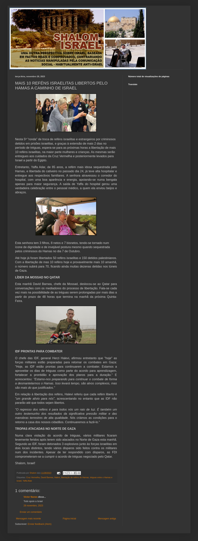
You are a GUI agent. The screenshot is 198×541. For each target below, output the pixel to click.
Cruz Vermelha (33, 477)
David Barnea (47, 477)
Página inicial (69, 518)
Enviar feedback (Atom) (39, 524)
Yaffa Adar (27, 481)
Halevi (57, 477)
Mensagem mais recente (28, 518)
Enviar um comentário (31, 512)
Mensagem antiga (107, 518)
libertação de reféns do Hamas (75, 477)
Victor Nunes (31, 497)
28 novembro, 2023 (33, 505)
